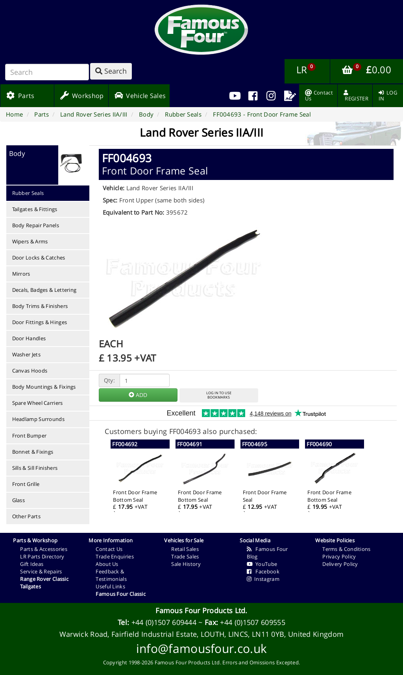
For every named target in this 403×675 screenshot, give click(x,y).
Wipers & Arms (30, 241)
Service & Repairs (41, 571)
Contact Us (109, 549)
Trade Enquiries (115, 556)
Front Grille (26, 484)
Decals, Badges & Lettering (44, 289)
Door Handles (29, 338)
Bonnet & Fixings (33, 451)
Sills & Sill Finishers (35, 467)
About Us (107, 563)
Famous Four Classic (121, 593)
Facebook (263, 571)
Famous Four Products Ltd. (201, 610)
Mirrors (21, 273)
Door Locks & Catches (38, 257)
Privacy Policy (339, 556)
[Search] (47, 72)
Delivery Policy (340, 563)
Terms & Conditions (346, 549)
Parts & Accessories (43, 549)
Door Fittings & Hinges (39, 322)
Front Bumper (29, 435)
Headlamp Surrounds (38, 419)
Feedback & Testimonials (111, 575)
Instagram (263, 578)
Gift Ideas (31, 563)
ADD (138, 395)
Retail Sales (185, 549)
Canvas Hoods (30, 370)
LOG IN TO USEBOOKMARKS (218, 395)
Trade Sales (185, 556)
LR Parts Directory (42, 556)
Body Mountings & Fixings (44, 386)
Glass (18, 500)
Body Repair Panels (35, 225)
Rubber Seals (28, 193)
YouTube (262, 563)
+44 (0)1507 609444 (163, 622)
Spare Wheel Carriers (37, 402)
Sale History (186, 563)
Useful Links (110, 586)
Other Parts (26, 516)
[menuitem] (253, 95)
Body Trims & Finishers (40, 306)
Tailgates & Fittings (34, 209)
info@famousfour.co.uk (201, 648)
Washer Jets (26, 354)
